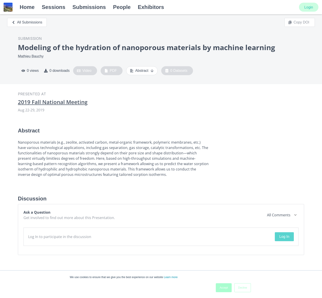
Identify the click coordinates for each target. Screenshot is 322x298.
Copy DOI (298, 22)
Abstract (142, 70)
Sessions (53, 7)
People (122, 7)
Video (84, 70)
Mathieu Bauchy (31, 56)
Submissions (89, 7)
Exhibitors (151, 7)
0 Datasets (176, 70)
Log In (284, 236)
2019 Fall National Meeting (52, 102)
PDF (110, 70)
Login (308, 7)
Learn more (171, 277)
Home (27, 7)
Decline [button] (242, 287)
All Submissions (27, 22)
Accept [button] (224, 287)
